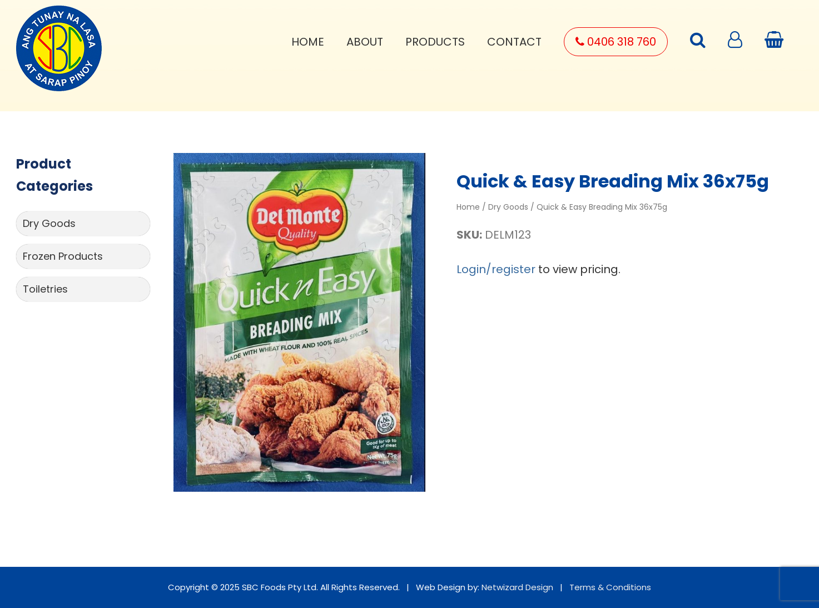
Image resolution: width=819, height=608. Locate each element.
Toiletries (45, 289)
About (364, 42)
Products (435, 42)
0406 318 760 (615, 42)
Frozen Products (63, 256)
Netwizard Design (517, 587)
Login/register (495, 269)
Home (307, 42)
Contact (514, 42)
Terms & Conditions (610, 587)
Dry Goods (49, 223)
